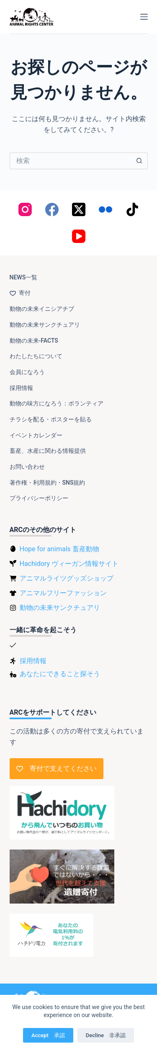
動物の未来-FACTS (34, 340)
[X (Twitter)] (78, 209)
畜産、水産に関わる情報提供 (48, 450)
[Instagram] (25, 209)
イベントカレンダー (36, 435)
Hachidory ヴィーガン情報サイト (69, 564)
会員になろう (27, 372)
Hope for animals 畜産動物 (59, 549)
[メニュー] (144, 17)
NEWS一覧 (24, 277)
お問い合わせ (27, 466)
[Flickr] (105, 209)
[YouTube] (78, 236)
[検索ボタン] (139, 160)
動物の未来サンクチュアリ (45, 324)
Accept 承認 (48, 1035)
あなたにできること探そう (60, 674)
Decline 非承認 (106, 1035)
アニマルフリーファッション (63, 593)
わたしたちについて (36, 356)
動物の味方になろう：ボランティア (56, 403)
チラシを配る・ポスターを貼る (51, 419)
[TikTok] (132, 209)
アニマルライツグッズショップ (66, 578)
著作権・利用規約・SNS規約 (47, 482)
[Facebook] (52, 209)
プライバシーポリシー (39, 498)
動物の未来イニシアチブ (42, 308)
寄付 (20, 292)
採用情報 (21, 388)
